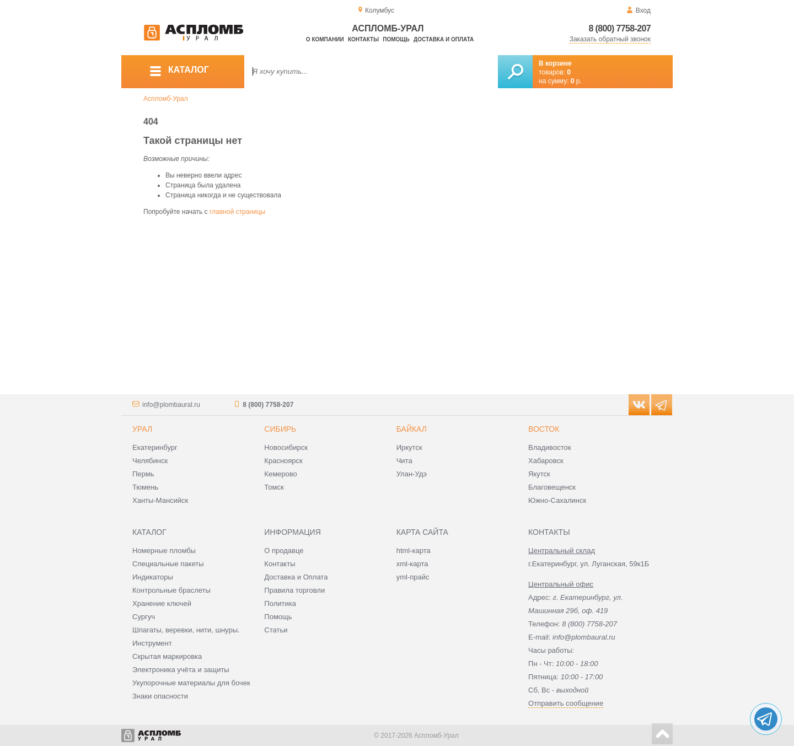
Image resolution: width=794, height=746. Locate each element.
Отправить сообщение (565, 703)
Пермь (143, 474)
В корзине (555, 63)
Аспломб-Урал (165, 99)
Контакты (363, 39)
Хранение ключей (161, 603)
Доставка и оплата (444, 39)
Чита (404, 461)
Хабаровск (546, 461)
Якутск (539, 474)
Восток (543, 429)
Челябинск (150, 461)
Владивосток (549, 447)
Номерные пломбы (164, 550)
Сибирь (280, 429)
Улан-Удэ (411, 474)
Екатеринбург (155, 447)
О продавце (283, 550)
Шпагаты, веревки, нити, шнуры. (186, 630)
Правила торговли (294, 590)
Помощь (396, 39)
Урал (142, 429)
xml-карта (412, 564)
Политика (280, 603)
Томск (273, 487)
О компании (325, 39)
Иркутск (409, 447)
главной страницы (237, 212)
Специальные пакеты (168, 564)
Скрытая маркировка (167, 656)
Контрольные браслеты (171, 590)
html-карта (413, 550)
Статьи (275, 630)
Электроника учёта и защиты (180, 670)
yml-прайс (413, 577)
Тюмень (145, 487)
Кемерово (280, 474)
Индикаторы (152, 577)
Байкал (411, 429)
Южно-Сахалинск (557, 500)
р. (576, 81)
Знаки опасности (160, 696)
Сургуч (143, 617)
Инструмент (152, 643)
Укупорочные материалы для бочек (191, 683)
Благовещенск (552, 487)
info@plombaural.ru (171, 405)
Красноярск (283, 461)
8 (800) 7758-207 (619, 28)
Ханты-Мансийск (160, 500)
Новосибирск (286, 447)
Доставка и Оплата (296, 577)
